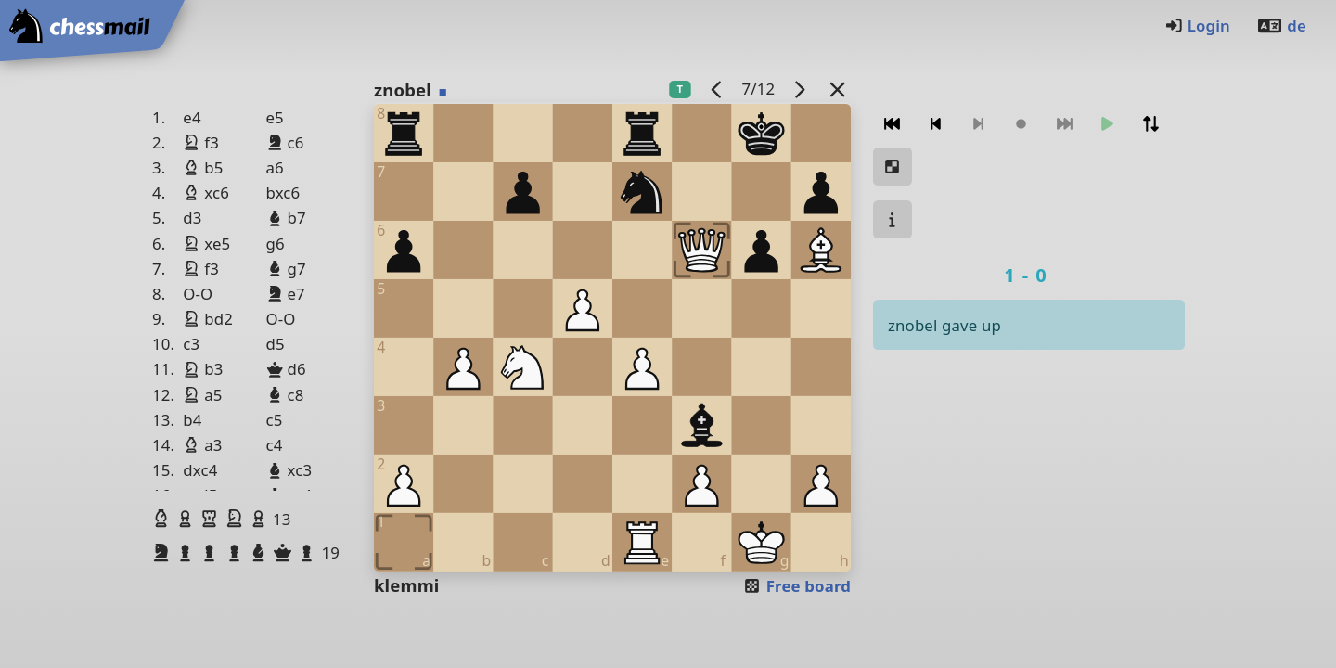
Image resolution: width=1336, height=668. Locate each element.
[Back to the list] (838, 88)
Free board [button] (796, 586)
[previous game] (717, 88)
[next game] (800, 88)
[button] (163, 519)
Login (1197, 25)
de (1281, 25)
